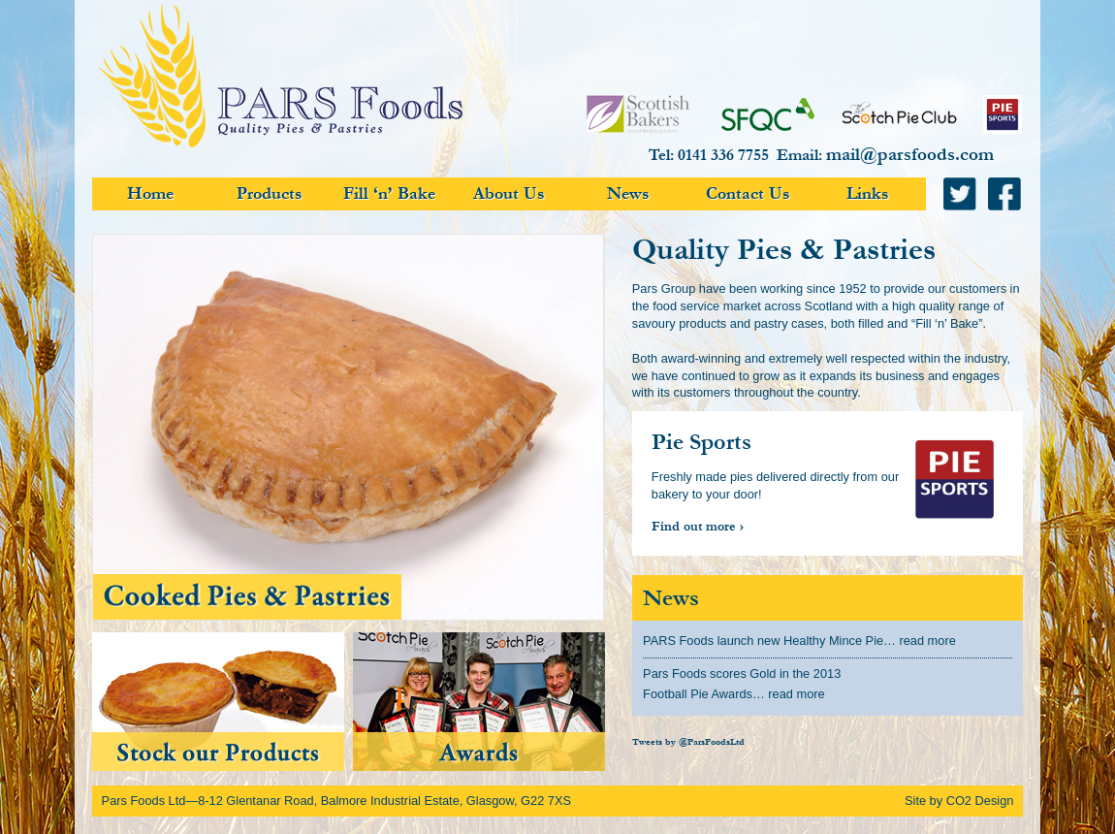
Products (270, 193)
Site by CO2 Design (959, 800)
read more (927, 640)
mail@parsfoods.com (910, 154)
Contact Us (748, 193)
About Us (509, 193)
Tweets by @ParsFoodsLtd (688, 742)
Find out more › (698, 526)
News (628, 193)
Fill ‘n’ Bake (389, 193)
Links (867, 193)
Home (150, 193)
